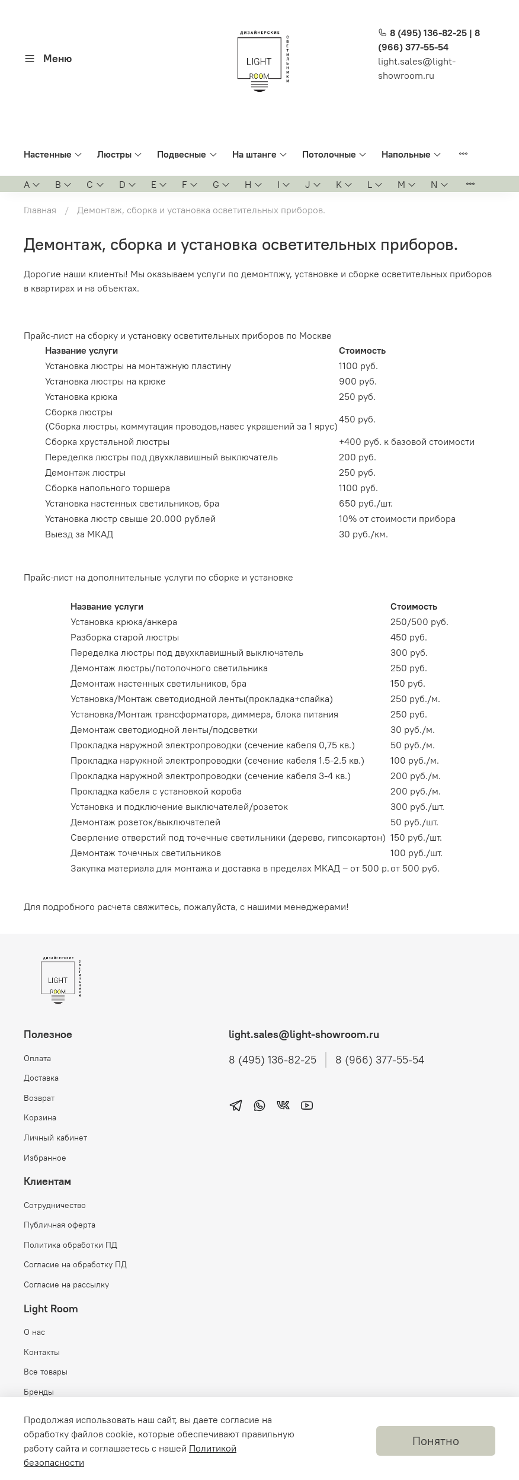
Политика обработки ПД (70, 1244)
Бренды (39, 1391)
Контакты (42, 1352)
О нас (34, 1332)
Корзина (40, 1117)
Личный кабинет (55, 1137)
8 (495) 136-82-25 (272, 1059)
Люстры (120, 154)
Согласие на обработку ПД (75, 1264)
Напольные (412, 154)
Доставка (41, 1077)
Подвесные (187, 154)
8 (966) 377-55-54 (379, 1059)
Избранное (45, 1157)
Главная (40, 210)
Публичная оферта (59, 1224)
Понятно (435, 1440)
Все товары (46, 1371)
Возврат (39, 1098)
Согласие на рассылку (66, 1284)
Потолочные (334, 154)
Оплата (37, 1058)
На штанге (260, 154)
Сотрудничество (55, 1205)
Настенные (53, 154)
